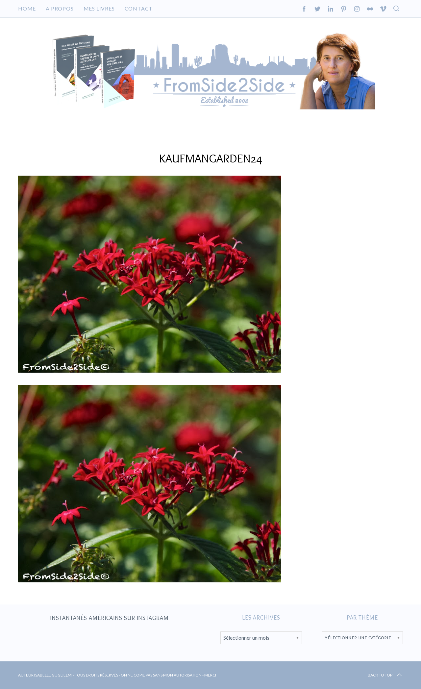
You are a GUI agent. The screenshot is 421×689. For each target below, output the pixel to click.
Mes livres (99, 8)
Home (27, 8)
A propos (59, 8)
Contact (139, 8)
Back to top (385, 675)
